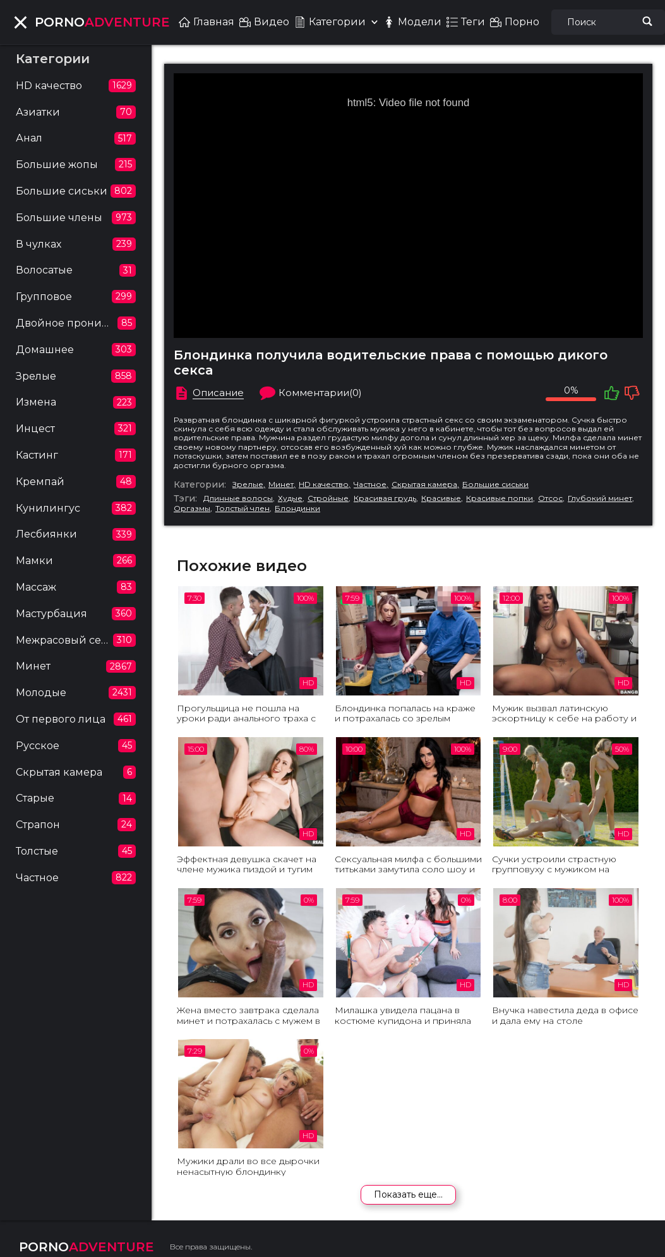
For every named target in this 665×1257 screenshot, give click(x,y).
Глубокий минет (600, 498)
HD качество (324, 484)
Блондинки (297, 508)
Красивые (441, 498)
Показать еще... (408, 1194)
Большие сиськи (495, 484)
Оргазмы (192, 508)
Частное (370, 484)
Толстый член (242, 508)
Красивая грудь (385, 498)
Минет (281, 484)
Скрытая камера (424, 484)
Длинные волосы (238, 498)
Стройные (328, 498)
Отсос (550, 498)
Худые (290, 498)
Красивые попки (499, 498)
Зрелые (247, 484)
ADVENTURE (102, 22)
